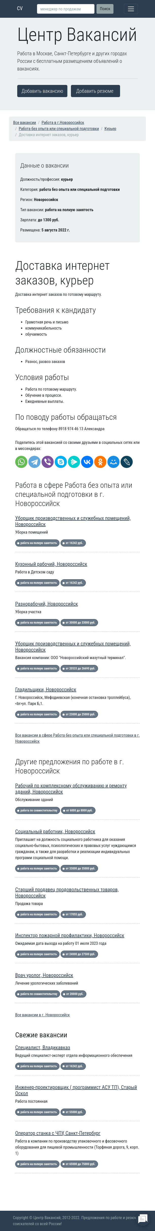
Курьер (110, 128)
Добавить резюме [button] (94, 91)
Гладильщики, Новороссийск (45, 689)
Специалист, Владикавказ (42, 1047)
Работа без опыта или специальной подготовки (59, 128)
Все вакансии (24, 122)
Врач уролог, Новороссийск (44, 975)
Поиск (105, 8)
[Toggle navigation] (131, 9)
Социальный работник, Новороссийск (55, 831)
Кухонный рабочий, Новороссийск (51, 564)
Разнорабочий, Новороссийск (46, 604)
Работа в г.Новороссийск (63, 122)
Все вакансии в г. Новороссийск (42, 1014)
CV (20, 8)
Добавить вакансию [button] (42, 91)
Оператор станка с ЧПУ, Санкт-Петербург (58, 1133)
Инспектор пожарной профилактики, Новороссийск (69, 935)
